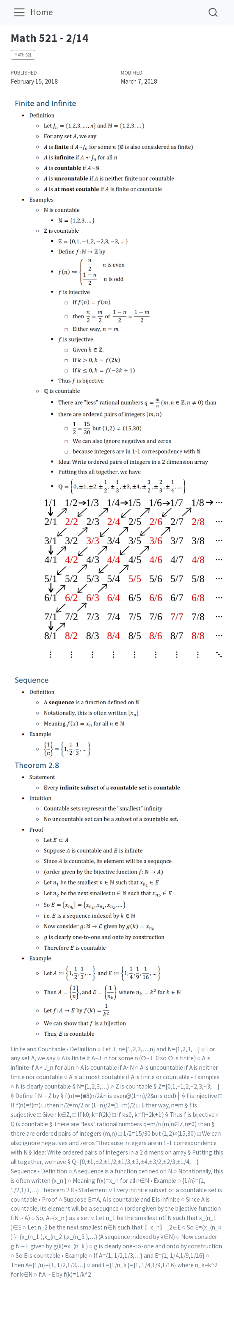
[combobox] (213, 12)
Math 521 (23, 55)
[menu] (19, 12)
